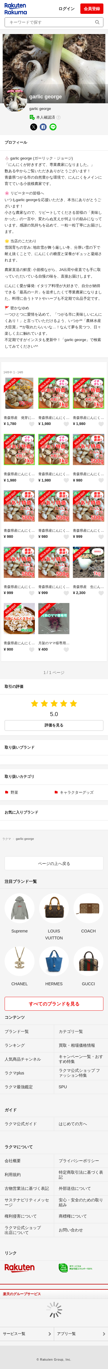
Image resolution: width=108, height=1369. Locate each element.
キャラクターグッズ (77, 792)
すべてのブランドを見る (54, 1003)
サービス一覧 (14, 1333)
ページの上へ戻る (54, 863)
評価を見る (54, 725)
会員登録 (92, 8)
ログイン (66, 8)
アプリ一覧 (66, 1333)
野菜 (14, 792)
